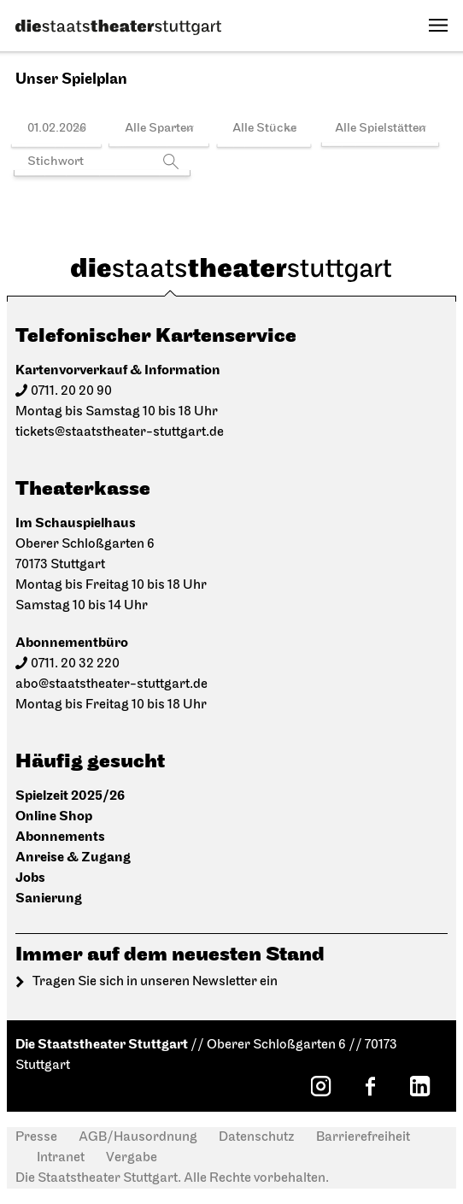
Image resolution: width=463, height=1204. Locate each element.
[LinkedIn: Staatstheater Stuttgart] (419, 1086)
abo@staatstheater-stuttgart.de (111, 684)
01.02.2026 (56, 128)
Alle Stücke (264, 128)
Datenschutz (257, 1137)
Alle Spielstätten (380, 128)
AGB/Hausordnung (138, 1137)
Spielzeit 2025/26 (70, 796)
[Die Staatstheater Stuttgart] (118, 27)
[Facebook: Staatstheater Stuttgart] (370, 1086)
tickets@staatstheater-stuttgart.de (119, 432)
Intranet (61, 1158)
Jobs (30, 878)
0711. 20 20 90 (71, 391)
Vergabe (131, 1158)
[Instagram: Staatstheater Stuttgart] (320, 1086)
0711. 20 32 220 (75, 664)
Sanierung (48, 898)
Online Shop (53, 816)
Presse (36, 1137)
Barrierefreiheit (363, 1137)
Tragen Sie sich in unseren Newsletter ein (155, 982)
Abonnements (60, 837)
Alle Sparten (159, 128)
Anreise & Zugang (73, 857)
